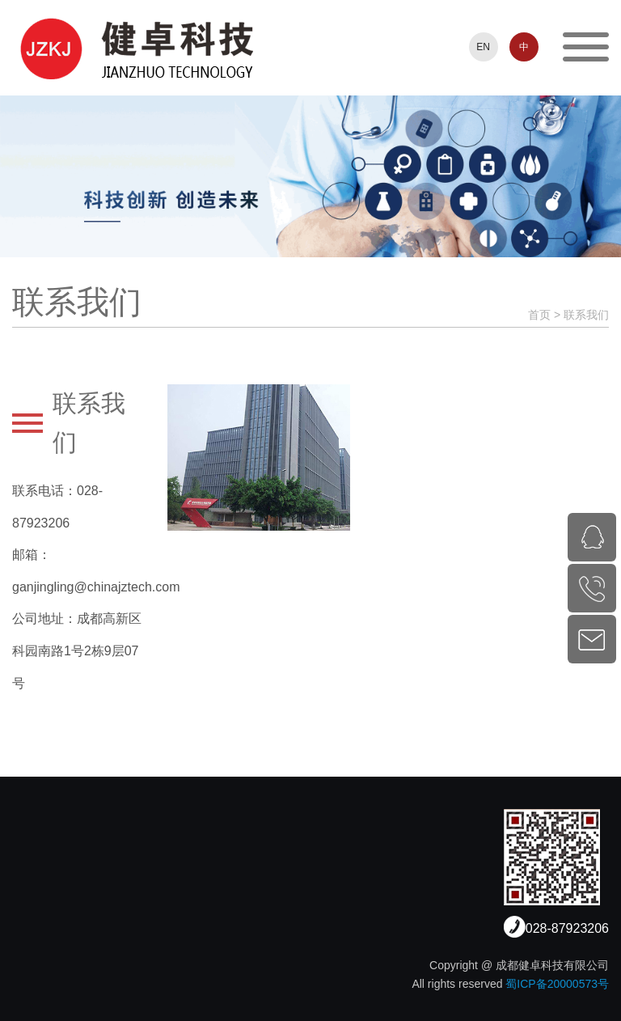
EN (483, 47)
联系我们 (586, 314)
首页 (539, 314)
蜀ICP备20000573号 (557, 983)
